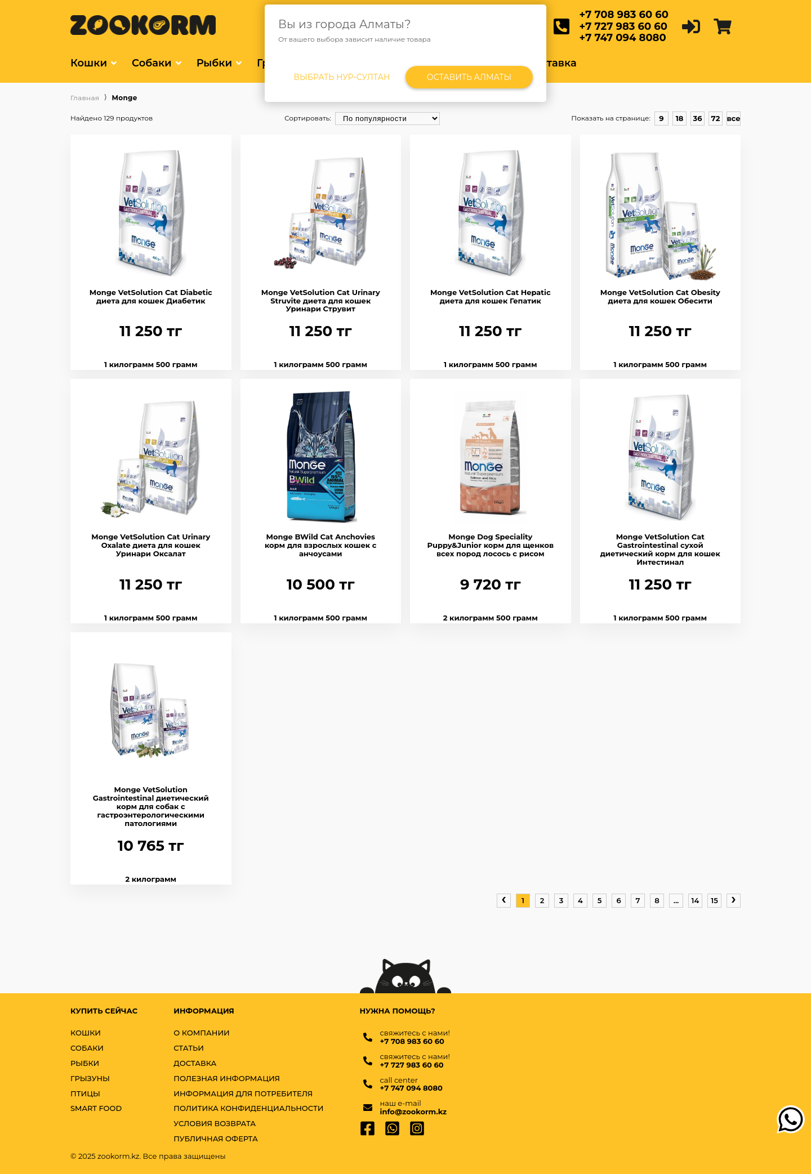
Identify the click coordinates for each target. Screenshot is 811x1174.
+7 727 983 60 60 (623, 26)
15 (714, 900)
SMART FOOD (96, 1108)
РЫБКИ (84, 1063)
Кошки (88, 63)
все (733, 118)
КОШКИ (85, 1033)
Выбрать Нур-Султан (342, 77)
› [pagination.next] (733, 899)
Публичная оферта (215, 1139)
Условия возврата (214, 1123)
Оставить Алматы (469, 77)
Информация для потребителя (243, 1094)
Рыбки (214, 63)
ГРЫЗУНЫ (90, 1078)
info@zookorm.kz (413, 1112)
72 (715, 118)
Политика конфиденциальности (248, 1108)
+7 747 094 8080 (623, 38)
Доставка (551, 63)
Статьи (188, 1048)
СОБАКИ (87, 1048)
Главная (84, 98)
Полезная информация (226, 1078)
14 (695, 900)
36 (697, 118)
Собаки (152, 63)
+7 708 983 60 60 (624, 14)
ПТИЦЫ (85, 1094)
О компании (201, 1033)
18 (680, 118)
